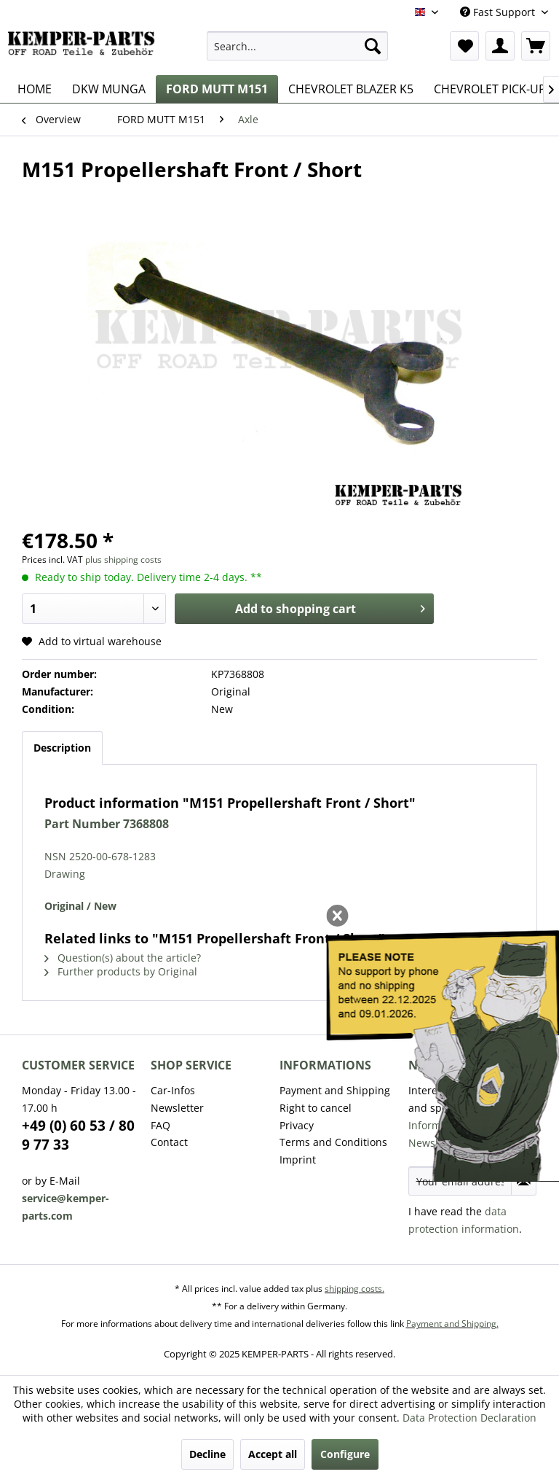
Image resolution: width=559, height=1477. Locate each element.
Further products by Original (120, 971)
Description (62, 748)
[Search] (372, 46)
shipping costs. (354, 1288)
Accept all (272, 1454)
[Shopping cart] (535, 46)
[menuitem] (298, 46)
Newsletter (177, 1108)
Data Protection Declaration (469, 1418)
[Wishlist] (464, 46)
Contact (169, 1142)
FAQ (160, 1125)
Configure (345, 1454)
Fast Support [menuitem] (499, 12)
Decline (207, 1454)
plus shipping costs (123, 559)
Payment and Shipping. (452, 1323)
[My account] (500, 46)
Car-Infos (173, 1090)
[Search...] (298, 46)
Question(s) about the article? (122, 957)
